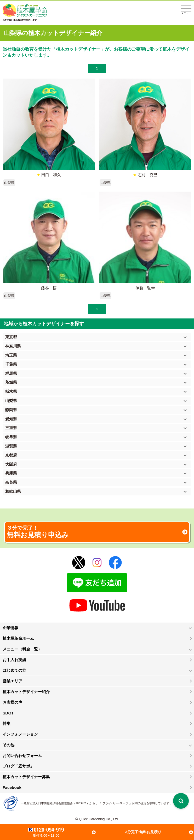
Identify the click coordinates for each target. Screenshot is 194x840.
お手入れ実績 (14, 660)
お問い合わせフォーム (22, 755)
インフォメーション (20, 734)
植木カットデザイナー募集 (26, 776)
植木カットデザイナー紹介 (26, 691)
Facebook (12, 787)
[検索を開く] (181, 801)
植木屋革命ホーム (18, 638)
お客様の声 (12, 702)
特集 (6, 723)
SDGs (8, 713)
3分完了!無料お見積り (143, 832)
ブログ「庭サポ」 (18, 766)
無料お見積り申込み (97, 532)
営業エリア (12, 681)
